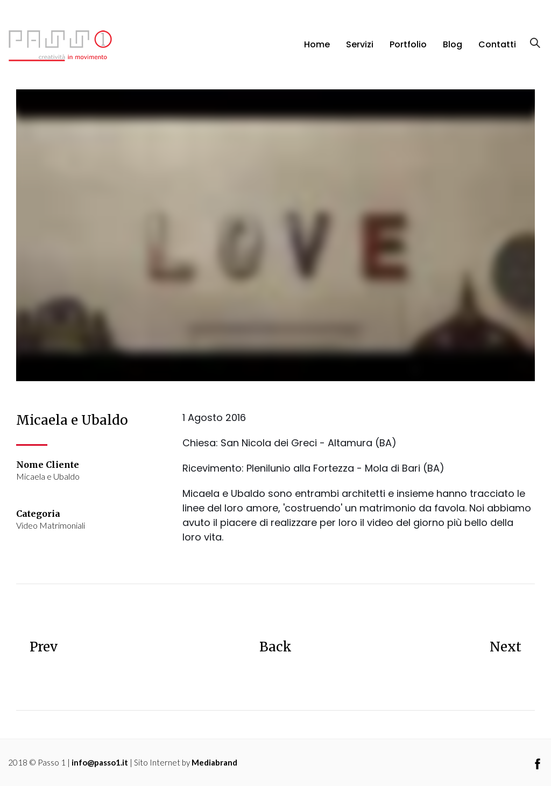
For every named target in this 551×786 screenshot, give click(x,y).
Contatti (497, 44)
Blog (452, 44)
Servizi (359, 44)
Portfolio (408, 44)
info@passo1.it (100, 762)
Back (275, 646)
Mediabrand (214, 762)
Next (505, 646)
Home (317, 44)
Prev (44, 646)
